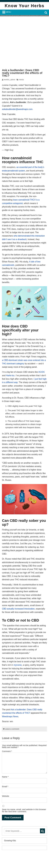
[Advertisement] (24, 41)
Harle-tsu (10, 375)
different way (12, 382)
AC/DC (41, 372)
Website (5, 796)
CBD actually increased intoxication (18, 609)
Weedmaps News (10, 716)
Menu (8, 12)
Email (5, 786)
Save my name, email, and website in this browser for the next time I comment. (24, 810)
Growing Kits (10, 840)
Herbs (21, 80)
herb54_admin (9, 80)
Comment (7, 751)
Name (5, 777)
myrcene (18, 665)
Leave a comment (12, 729)
